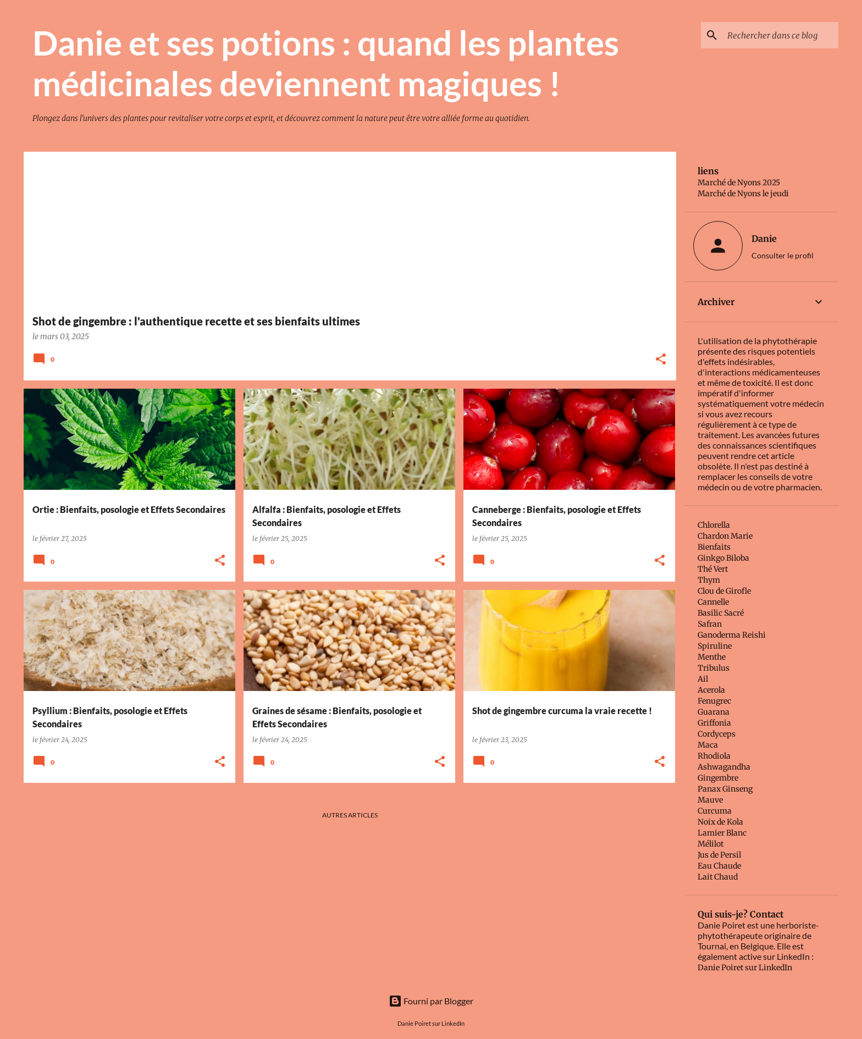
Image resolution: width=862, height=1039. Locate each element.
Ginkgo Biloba (723, 558)
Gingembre (718, 778)
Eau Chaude (719, 866)
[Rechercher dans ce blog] (780, 35)
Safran (710, 624)
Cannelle (713, 602)
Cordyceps (717, 734)
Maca (708, 745)
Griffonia (714, 723)
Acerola (711, 690)
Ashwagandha (724, 767)
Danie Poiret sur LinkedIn (745, 967)
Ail (703, 679)
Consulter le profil (783, 255)
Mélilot (710, 844)
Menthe (712, 657)
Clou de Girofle (724, 591)
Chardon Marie (725, 536)
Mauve (710, 800)
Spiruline (715, 646)
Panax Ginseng (725, 789)
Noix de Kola (720, 822)
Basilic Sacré (721, 613)
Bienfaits (714, 547)
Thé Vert (713, 569)
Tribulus (714, 668)
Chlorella (714, 525)
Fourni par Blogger (431, 1001)
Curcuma (715, 811)
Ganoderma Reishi (732, 635)
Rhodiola (714, 756)
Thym (709, 580)
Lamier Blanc (722, 833)
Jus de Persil (719, 855)
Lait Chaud (718, 877)
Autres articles (350, 815)
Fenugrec (714, 701)
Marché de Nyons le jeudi (743, 193)
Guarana (714, 712)
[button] (660, 359)
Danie (764, 238)
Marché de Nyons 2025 (739, 182)
